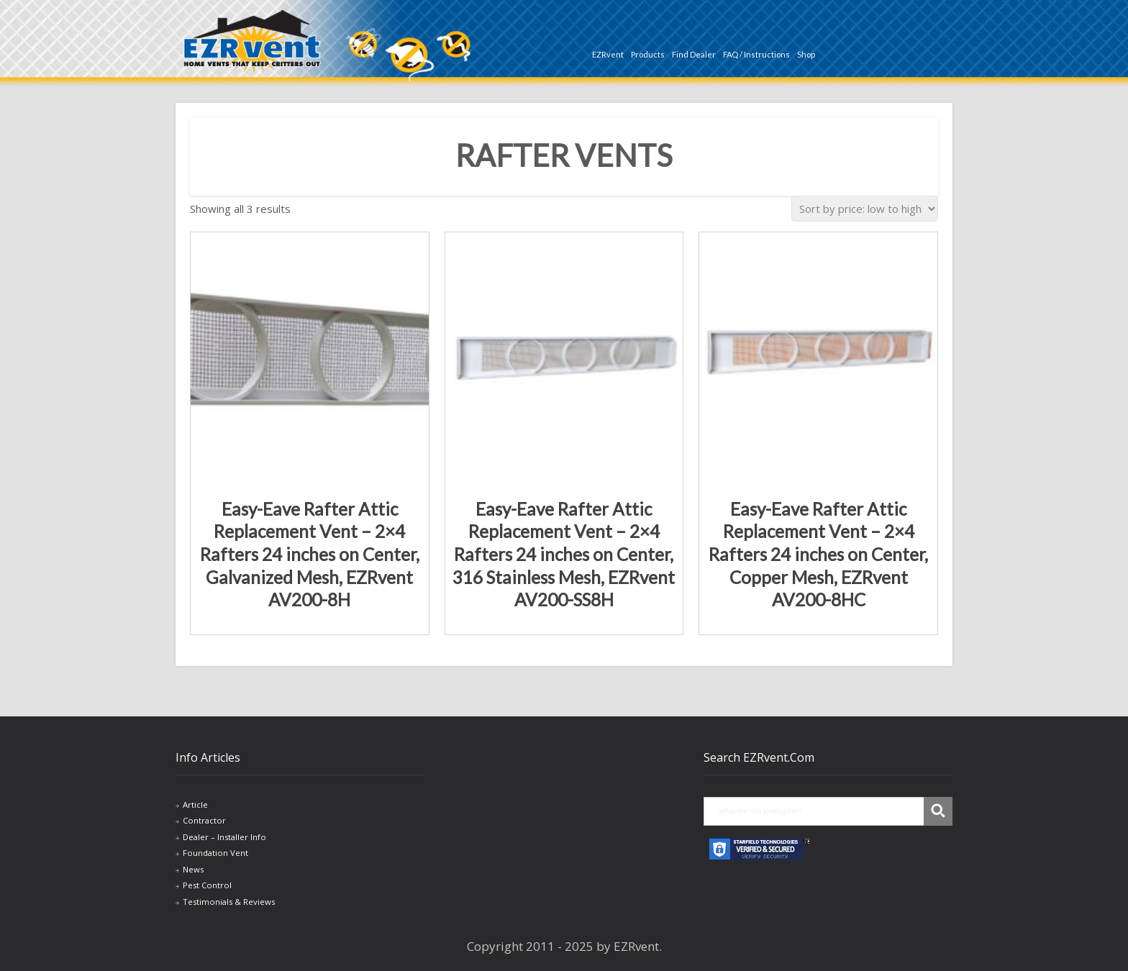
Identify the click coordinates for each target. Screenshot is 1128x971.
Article (195, 804)
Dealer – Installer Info (224, 836)
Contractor (204, 820)
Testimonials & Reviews (229, 901)
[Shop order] (864, 209)
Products (648, 54)
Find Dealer (694, 54)
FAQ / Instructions (756, 54)
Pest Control (207, 885)
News (193, 869)
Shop (806, 54)
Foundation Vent (215, 852)
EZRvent (608, 54)
